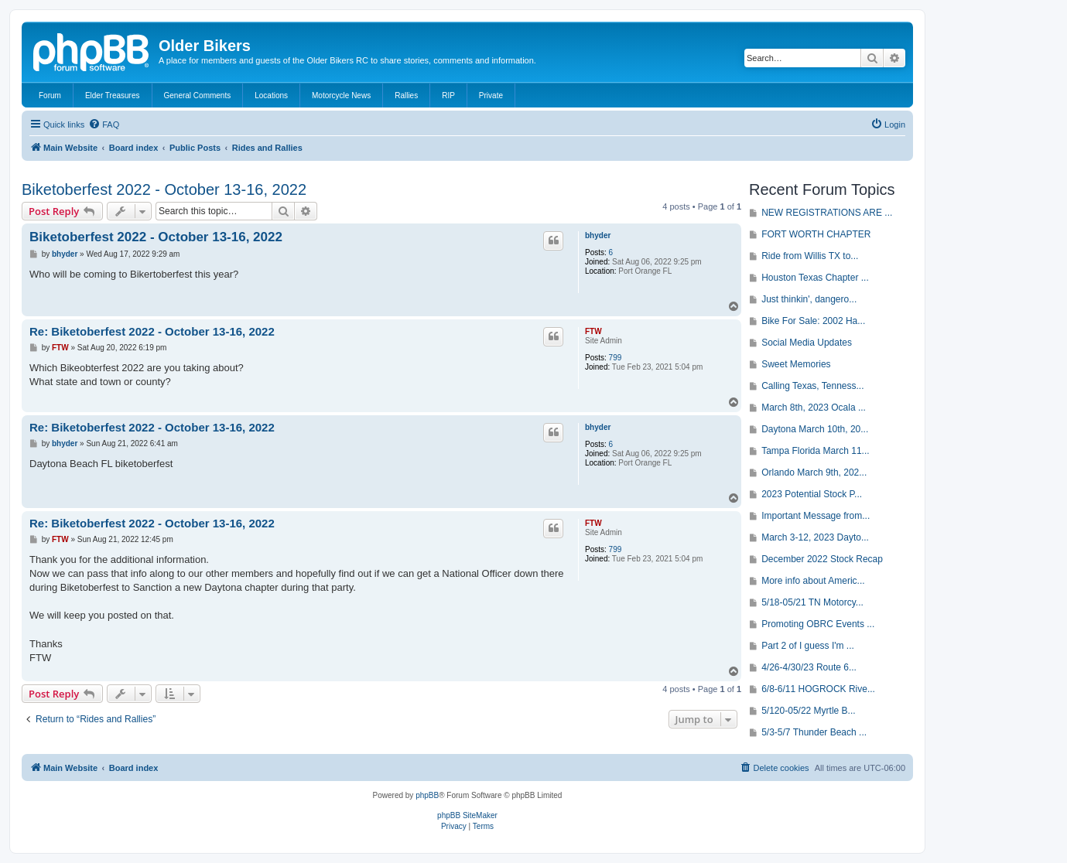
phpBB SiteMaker (467, 815)
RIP (448, 95)
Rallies (406, 95)
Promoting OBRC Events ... (817, 624)
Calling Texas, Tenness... (812, 385)
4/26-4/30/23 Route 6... (809, 667)
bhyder (597, 235)
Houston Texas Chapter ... (815, 277)
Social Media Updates (806, 342)
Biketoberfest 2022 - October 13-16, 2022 (164, 189)
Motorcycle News (341, 95)
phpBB (427, 795)
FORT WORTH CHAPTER (815, 234)
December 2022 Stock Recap (822, 559)
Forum (50, 95)
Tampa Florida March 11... (815, 450)
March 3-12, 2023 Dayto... (815, 537)
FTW (593, 331)
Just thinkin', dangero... (809, 299)
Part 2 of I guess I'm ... (807, 645)
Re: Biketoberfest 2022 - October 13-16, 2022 (152, 331)
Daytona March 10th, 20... (814, 429)
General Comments (197, 95)
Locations (271, 95)
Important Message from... (815, 515)
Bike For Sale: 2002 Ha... (813, 321)
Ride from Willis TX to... (809, 256)
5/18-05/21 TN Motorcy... (812, 602)
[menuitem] (103, 124)
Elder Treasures (112, 95)
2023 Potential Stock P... (811, 494)
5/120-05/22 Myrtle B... (808, 710)
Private (491, 95)
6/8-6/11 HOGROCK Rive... (818, 689)
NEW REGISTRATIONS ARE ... (826, 212)
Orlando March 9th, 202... (814, 472)
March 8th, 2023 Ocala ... (813, 407)
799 (615, 357)
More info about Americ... (812, 580)
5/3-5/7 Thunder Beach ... (814, 732)
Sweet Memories (795, 364)
